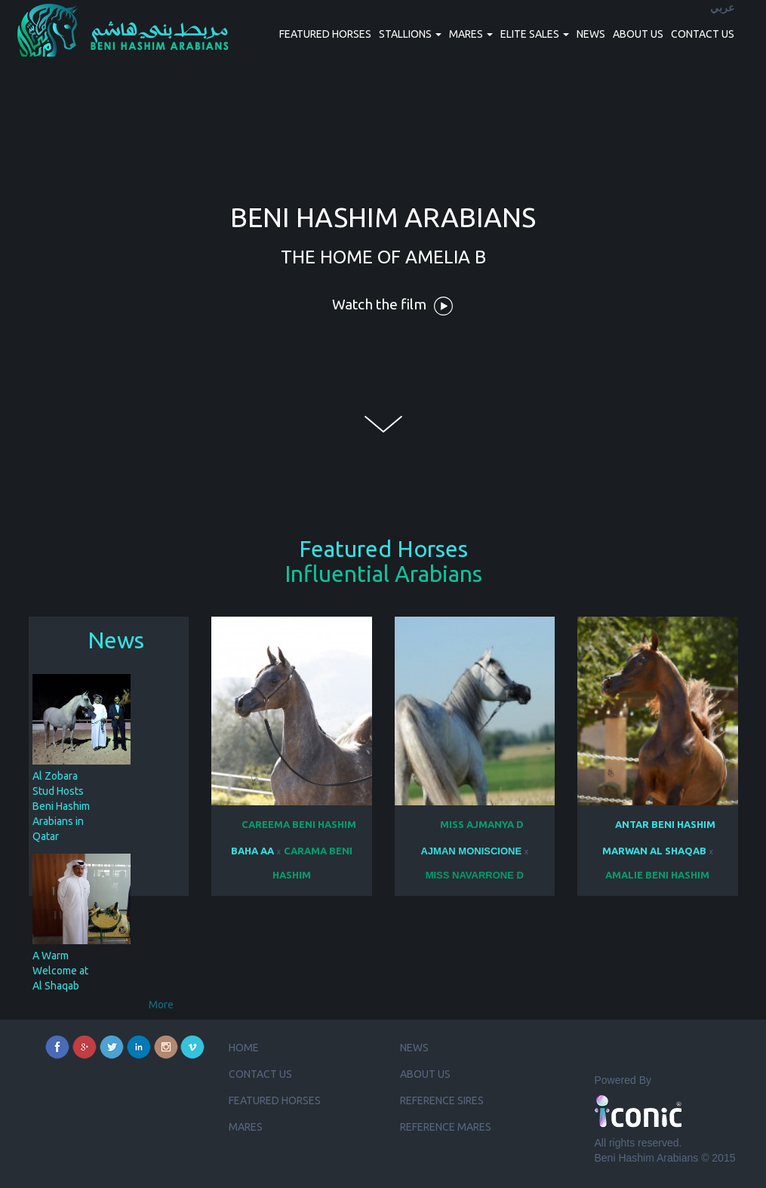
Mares (246, 1127)
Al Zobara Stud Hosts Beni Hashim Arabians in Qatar (61, 806)
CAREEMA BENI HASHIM (298, 824)
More (161, 1005)
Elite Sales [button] (534, 34)
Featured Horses (325, 34)
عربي (722, 8)
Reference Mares (445, 1127)
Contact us (702, 34)
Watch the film (392, 305)
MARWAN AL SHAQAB (654, 850)
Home (244, 1048)
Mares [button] (471, 34)
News (591, 34)
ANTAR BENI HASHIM (665, 824)
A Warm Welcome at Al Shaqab (60, 970)
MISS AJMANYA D (482, 824)
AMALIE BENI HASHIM (657, 874)
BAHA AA (252, 850)
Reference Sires (442, 1100)
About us (638, 34)
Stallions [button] (410, 34)
